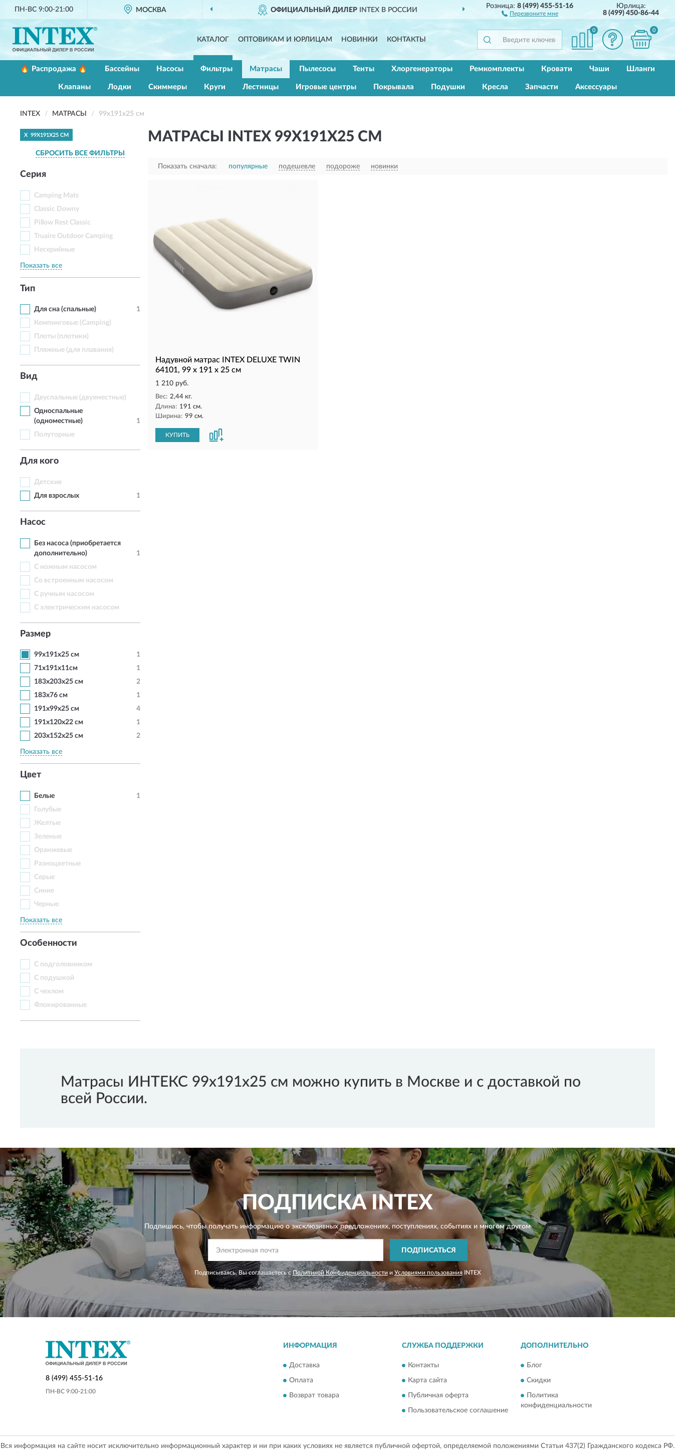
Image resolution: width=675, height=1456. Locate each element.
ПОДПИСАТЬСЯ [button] (428, 1250)
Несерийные (54, 249)
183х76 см (51, 695)
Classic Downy (56, 209)
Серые (44, 877)
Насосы (169, 69)
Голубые (47, 809)
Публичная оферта (438, 1395)
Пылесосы (317, 69)
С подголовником (63, 964)
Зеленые (48, 836)
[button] (530, 13)
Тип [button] (27, 288)
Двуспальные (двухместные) (80, 397)
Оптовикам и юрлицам (285, 39)
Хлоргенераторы (422, 69)
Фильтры (216, 69)
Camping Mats (56, 195)
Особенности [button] (48, 943)
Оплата (301, 1380)
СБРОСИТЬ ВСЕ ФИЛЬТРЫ (80, 153)
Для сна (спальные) (65, 309)
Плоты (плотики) (61, 336)
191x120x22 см (58, 722)
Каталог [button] (213, 39)
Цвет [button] (30, 774)
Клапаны (74, 87)
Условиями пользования (428, 1273)
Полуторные (54, 434)
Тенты (363, 69)
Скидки (539, 1380)
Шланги (640, 69)
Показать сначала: (187, 166)
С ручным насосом (64, 593)
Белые (44, 795)
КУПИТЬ (177, 435)
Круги (215, 87)
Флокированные (60, 1004)
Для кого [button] (39, 461)
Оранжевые (53, 850)
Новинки (359, 39)
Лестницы (261, 87)
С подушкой (54, 977)
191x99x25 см (56, 708)
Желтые (47, 822)
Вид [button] (29, 376)
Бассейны (122, 69)
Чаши (599, 69)
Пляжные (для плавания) (74, 349)
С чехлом (49, 991)
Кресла (495, 87)
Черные (46, 904)
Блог (534, 1365)
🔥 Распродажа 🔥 (54, 69)
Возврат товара (314, 1395)
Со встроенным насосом (73, 580)
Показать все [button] (41, 265)
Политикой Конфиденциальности (340, 1273)
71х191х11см (56, 668)
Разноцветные (57, 863)
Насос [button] (33, 522)
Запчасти (541, 87)
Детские (48, 482)
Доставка (304, 1365)
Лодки (119, 87)
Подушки (448, 87)
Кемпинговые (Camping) (72, 322)
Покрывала (393, 87)
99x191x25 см (56, 654)
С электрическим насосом (76, 607)
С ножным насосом (65, 566)
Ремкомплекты (497, 69)
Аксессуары (596, 87)
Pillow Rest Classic (62, 222)
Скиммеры (167, 87)
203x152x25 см (58, 735)
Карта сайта (427, 1380)
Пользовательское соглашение (458, 1410)
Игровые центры (326, 87)
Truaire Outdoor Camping (73, 236)
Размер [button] (35, 634)
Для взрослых (56, 495)
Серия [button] (33, 174)
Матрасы (266, 69)
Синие (44, 890)
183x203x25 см (58, 681)
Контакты (406, 39)
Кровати (556, 69)
